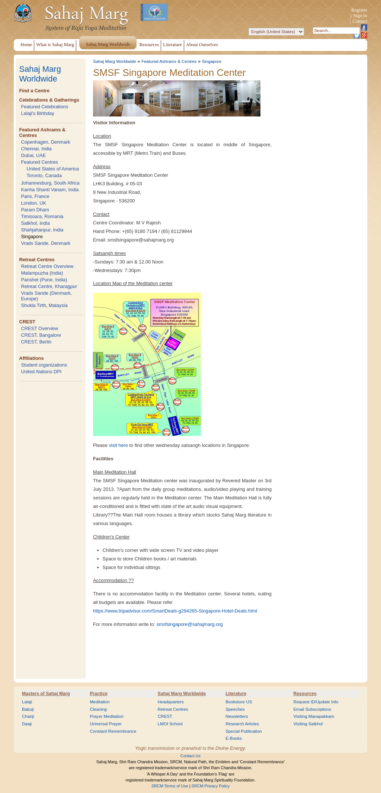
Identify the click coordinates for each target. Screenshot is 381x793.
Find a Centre (34, 90)
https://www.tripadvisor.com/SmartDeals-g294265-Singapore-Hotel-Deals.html (175, 611)
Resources (305, 693)
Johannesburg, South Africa (50, 183)
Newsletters (236, 716)
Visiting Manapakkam (314, 716)
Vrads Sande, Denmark (45, 243)
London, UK (33, 203)
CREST (27, 321)
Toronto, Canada (44, 175)
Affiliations (31, 358)
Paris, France (35, 196)
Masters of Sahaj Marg (46, 693)
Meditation (99, 702)
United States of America (52, 169)
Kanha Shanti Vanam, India (50, 189)
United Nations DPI (41, 371)
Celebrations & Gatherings (49, 100)
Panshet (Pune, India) (44, 279)
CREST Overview (39, 328)
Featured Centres (39, 162)
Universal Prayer (105, 724)
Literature (235, 693)
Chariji (28, 716)
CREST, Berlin (36, 342)
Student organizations (44, 365)
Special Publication (243, 731)
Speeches (234, 709)
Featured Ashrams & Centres (169, 61)
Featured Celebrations (44, 106)
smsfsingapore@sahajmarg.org (190, 624)
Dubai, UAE (33, 155)
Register (359, 10)
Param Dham (35, 209)
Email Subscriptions (312, 709)
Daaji (27, 724)
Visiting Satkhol (308, 724)
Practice (98, 693)
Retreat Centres (36, 259)
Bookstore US (238, 702)
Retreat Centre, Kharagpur (49, 286)
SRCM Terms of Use (169, 786)
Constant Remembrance (113, 731)
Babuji (28, 709)
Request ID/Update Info (316, 702)
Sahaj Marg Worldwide (40, 73)
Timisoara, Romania (42, 216)
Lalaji (27, 702)
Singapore (31, 236)
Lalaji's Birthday (37, 113)
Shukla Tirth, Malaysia (44, 305)
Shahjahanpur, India (42, 230)
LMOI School (170, 724)
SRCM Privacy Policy (211, 786)
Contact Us (190, 756)
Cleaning (98, 709)
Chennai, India (36, 148)
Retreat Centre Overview (47, 266)
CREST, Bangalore (41, 335)
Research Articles (242, 724)
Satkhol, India (35, 223)
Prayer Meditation (107, 716)
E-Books (233, 738)
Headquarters (171, 702)
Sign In (360, 15)
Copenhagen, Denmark (45, 142)
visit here (118, 445)
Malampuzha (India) (42, 273)
